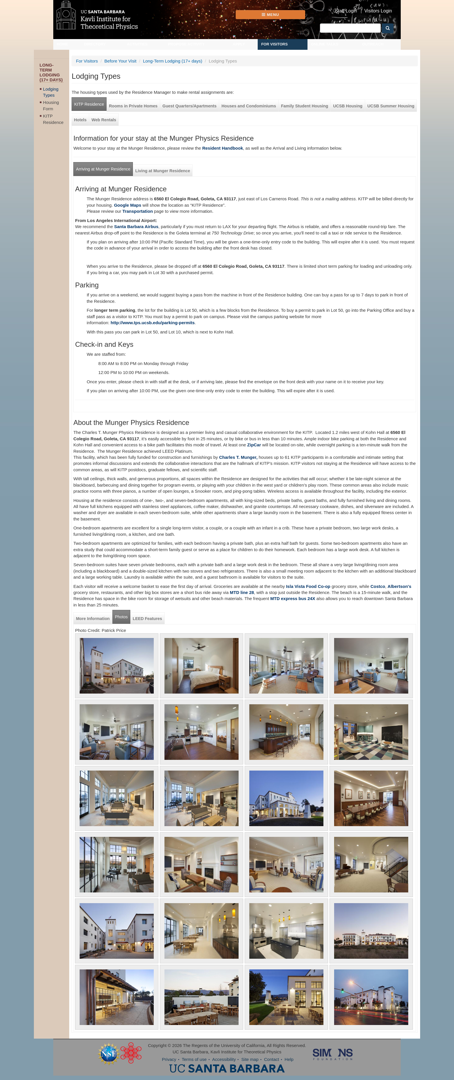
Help (289, 1059)
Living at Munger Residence (162, 170)
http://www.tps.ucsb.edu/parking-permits (153, 322)
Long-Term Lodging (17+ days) (172, 60)
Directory (95, 44)
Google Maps (127, 205)
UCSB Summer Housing (390, 106)
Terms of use (194, 1059)
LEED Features (147, 618)
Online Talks (324, 44)
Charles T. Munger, (238, 457)
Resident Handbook (222, 148)
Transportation (137, 211)
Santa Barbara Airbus (136, 226)
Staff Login (346, 11)
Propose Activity (186, 44)
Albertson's (399, 586)
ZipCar (254, 444)
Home (62, 44)
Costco (377, 586)
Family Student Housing (304, 106)
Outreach (373, 44)
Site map (250, 1059)
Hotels (80, 120)
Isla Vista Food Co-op (307, 586)
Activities (137, 44)
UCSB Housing (347, 106)
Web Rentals (103, 120)
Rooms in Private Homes (133, 106)
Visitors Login (378, 11)
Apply (239, 44)
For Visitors (274, 44)
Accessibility (224, 1059)
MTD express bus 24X (292, 598)
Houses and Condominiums (248, 106)
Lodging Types (50, 92)
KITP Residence (53, 118)
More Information (92, 618)
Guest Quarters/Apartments (189, 106)
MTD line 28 (242, 592)
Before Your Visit (121, 60)
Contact (271, 1059)
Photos (121, 617)
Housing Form (51, 105)
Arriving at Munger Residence (103, 169)
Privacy (169, 1059)
